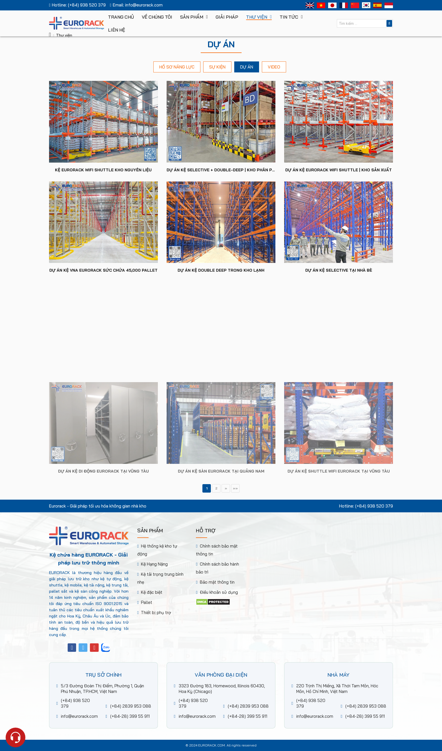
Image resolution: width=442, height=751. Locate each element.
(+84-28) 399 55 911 (130, 716)
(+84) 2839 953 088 (130, 706)
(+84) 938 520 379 (87, 5)
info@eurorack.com (144, 5)
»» (235, 488)
